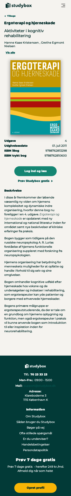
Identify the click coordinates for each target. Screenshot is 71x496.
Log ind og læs (35, 171)
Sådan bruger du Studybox (35, 422)
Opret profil (35, 487)
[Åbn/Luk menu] (63, 5)
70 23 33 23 (38, 374)
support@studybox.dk (40, 385)
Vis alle (10, 52)
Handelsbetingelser (35, 444)
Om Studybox (35, 416)
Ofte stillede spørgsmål (35, 433)
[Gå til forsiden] (19, 5)
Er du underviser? (35, 439)
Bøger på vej (35, 427)
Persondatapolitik (35, 450)
